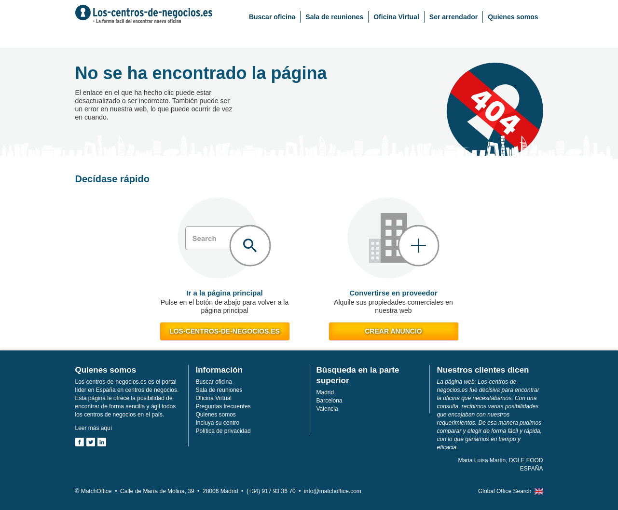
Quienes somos (513, 17)
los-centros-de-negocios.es (224, 331)
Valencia (327, 408)
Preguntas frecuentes (223, 406)
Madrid (325, 392)
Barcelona (329, 400)
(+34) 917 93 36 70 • (275, 491)
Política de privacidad (223, 431)
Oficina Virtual (396, 17)
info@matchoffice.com (332, 491)
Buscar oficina (272, 17)
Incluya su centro (218, 422)
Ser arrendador (453, 17)
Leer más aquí (93, 428)
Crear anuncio (393, 331)
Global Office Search (505, 491)
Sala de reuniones (334, 17)
